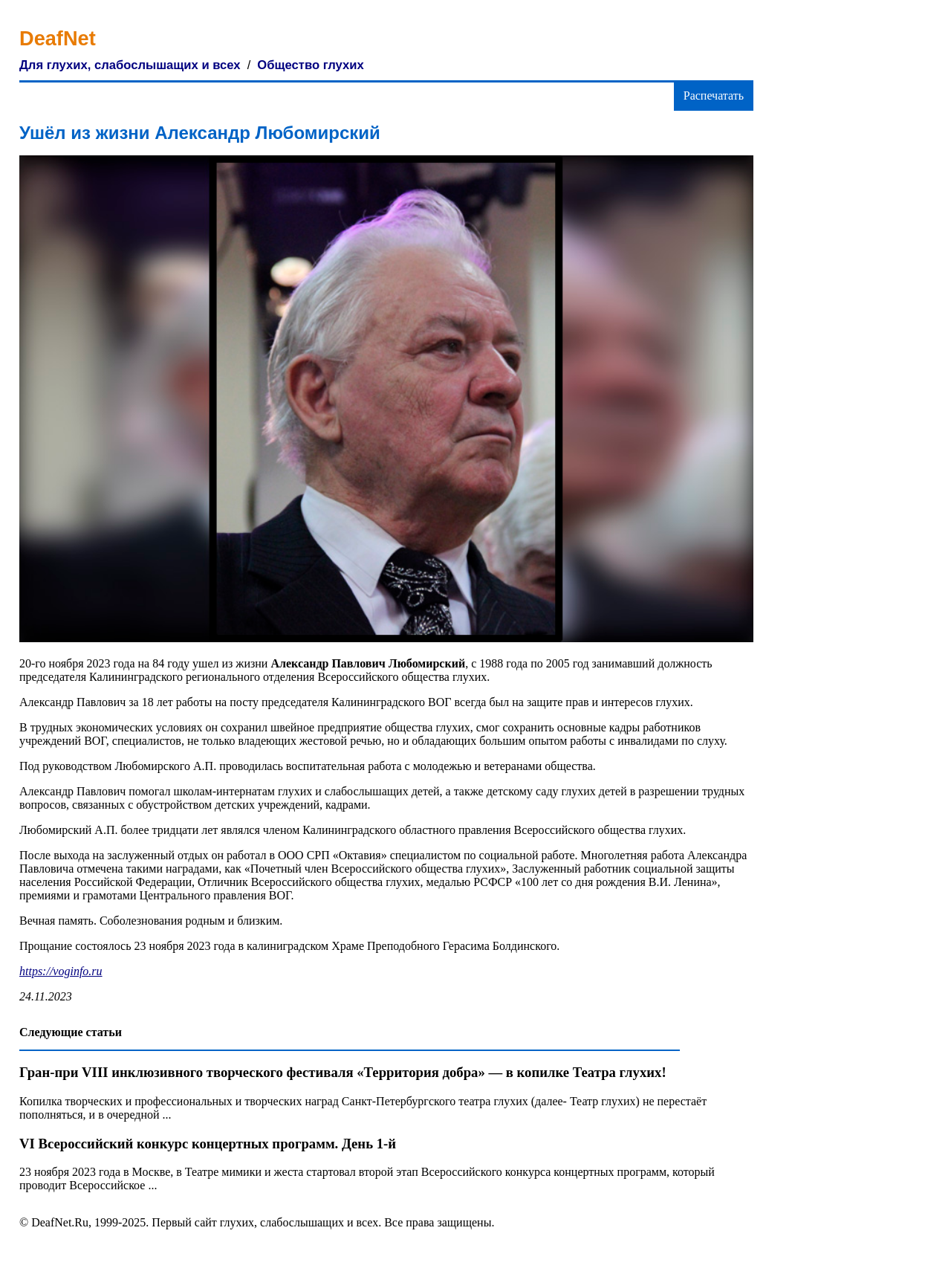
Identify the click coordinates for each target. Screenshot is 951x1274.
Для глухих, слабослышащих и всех (130, 65)
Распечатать (714, 95)
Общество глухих (310, 65)
